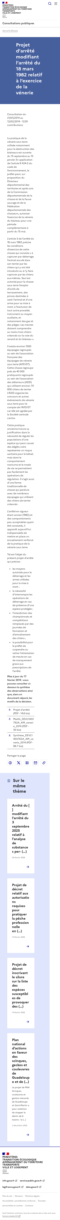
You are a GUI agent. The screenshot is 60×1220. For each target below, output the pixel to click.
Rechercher (50, 4)
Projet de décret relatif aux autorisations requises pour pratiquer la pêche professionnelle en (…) (20, 908)
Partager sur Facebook (10, 763)
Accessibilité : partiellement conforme (18, 1201)
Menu (56, 4)
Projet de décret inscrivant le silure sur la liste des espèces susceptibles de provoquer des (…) (20, 985)
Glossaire (19, 1196)
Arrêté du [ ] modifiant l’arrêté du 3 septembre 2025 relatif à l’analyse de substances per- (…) (20, 828)
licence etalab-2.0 (10, 1216)
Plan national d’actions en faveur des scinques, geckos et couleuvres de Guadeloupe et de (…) (20, 1060)
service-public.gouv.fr (31, 1180)
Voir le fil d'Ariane (10, 30)
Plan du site (7, 1196)
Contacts (29, 1205)
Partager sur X (19, 763)
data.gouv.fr (32, 1187)
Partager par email (35, 763)
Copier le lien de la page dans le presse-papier (44, 763)
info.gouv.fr (8, 1180)
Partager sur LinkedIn (27, 763)
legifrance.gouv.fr (11, 1187)
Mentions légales (32, 1196)
